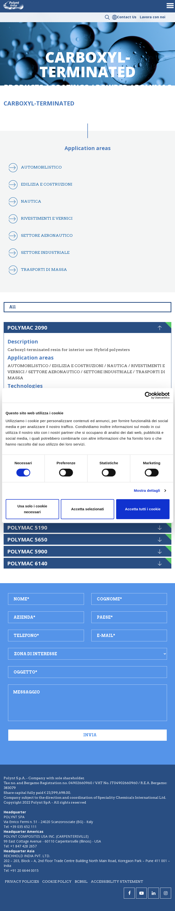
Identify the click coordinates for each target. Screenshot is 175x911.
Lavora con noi (152, 17)
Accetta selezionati (87, 509)
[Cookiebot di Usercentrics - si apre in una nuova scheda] (148, 395)
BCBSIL (81, 881)
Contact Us (126, 17)
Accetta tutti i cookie (143, 509)
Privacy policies (22, 881)
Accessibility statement (117, 881)
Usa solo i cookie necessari (32, 509)
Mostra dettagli (147, 490)
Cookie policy (57, 881)
